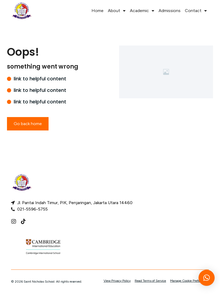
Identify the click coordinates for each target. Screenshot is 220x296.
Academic (142, 11)
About (117, 11)
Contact (196, 11)
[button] (207, 280)
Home (97, 10)
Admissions (170, 10)
